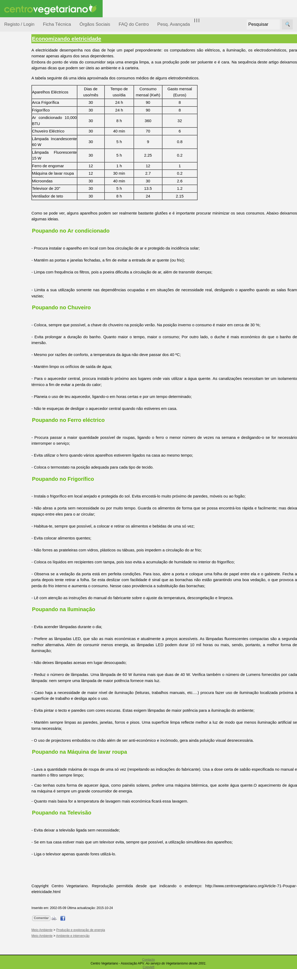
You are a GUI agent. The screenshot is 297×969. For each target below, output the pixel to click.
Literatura (25, 254)
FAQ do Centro (134, 24)
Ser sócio (25, 407)
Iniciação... (20, 117)
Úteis (8, 269)
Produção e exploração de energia (102, 930)
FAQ (21, 344)
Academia (26, 237)
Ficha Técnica (57, 24)
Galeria (23, 245)
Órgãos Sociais (95, 24)
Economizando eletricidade (88, 39)
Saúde (16, 168)
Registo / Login (19, 24)
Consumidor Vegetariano (21, 93)
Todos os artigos (31, 353)
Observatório (22, 147)
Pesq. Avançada (173, 24)
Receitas (24, 205)
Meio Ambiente (24, 127)
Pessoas (18, 158)
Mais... (10, 329)
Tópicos (11, 67)
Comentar (63, 918)
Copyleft (148, 967)
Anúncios (25, 214)
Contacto (148, 960)
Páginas (11, 181)
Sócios (10, 391)
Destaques (13, 490)
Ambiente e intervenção (94, 936)
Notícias (18, 137)
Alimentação (22, 80)
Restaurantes (29, 285)
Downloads (27, 362)
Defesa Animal (23, 106)
